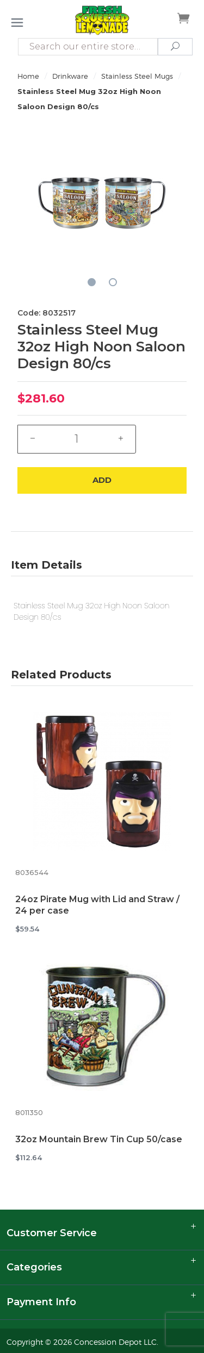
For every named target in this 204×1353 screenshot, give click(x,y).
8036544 (31, 873)
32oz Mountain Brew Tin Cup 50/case (98, 1139)
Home (28, 76)
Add (102, 480)
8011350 (29, 1113)
